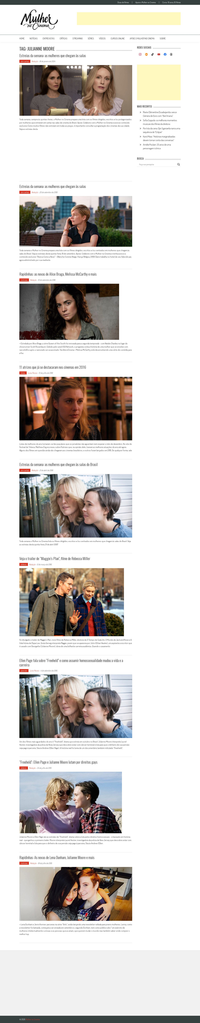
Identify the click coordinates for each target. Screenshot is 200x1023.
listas (23, 373)
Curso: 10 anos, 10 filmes (171, 2)
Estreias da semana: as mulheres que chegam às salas (52, 55)
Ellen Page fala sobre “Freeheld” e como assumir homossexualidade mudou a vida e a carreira (71, 663)
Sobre (163, 38)
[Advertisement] (129, 18)
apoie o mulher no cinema (142, 38)
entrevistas (49, 38)
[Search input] (157, 164)
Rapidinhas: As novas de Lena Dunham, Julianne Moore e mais (56, 857)
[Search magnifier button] (179, 164)
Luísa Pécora (32, 373)
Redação (34, 61)
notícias (34, 38)
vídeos (102, 38)
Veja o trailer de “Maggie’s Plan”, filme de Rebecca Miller (54, 558)
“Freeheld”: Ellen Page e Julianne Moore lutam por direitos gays (58, 762)
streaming (78, 38)
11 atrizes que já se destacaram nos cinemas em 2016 (52, 367)
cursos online (118, 38)
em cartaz (25, 61)
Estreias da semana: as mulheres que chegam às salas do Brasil (58, 464)
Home (22, 38)
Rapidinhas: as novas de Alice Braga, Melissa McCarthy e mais (58, 274)
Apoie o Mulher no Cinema (145, 2)
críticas (63, 38)
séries (91, 38)
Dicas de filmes (123, 2)
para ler (24, 670)
